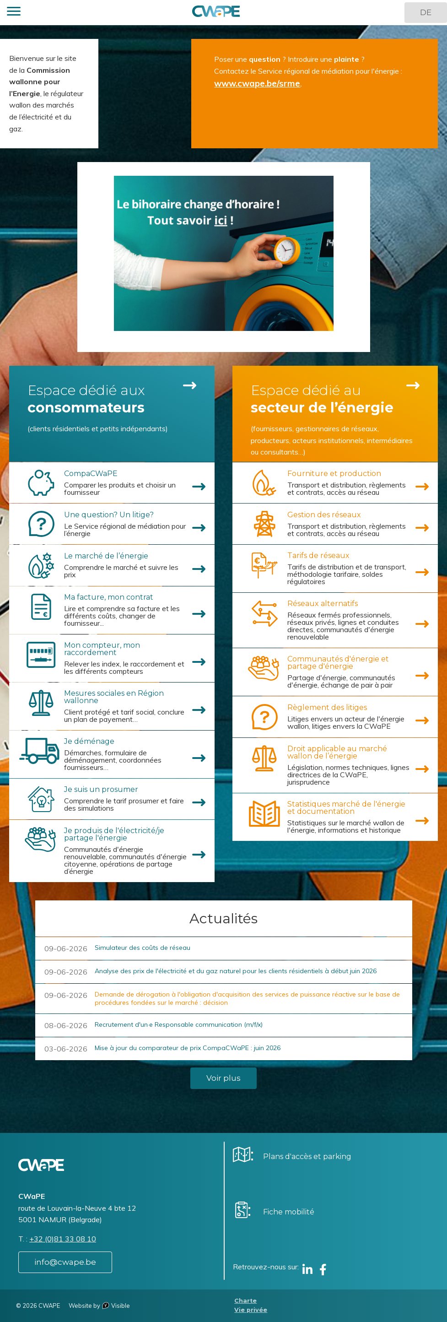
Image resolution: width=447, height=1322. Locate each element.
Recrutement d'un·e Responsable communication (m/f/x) (179, 1024)
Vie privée (250, 1309)
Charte (245, 1300)
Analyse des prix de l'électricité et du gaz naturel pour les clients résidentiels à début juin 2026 (236, 971)
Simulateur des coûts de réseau (142, 947)
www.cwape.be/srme (257, 83)
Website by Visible (99, 1305)
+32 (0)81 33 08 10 (62, 1238)
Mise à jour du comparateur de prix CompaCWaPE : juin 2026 (187, 1048)
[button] (13, 12)
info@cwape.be (65, 1262)
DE (425, 12)
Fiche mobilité (288, 1212)
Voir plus (223, 1078)
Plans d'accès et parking (307, 1156)
